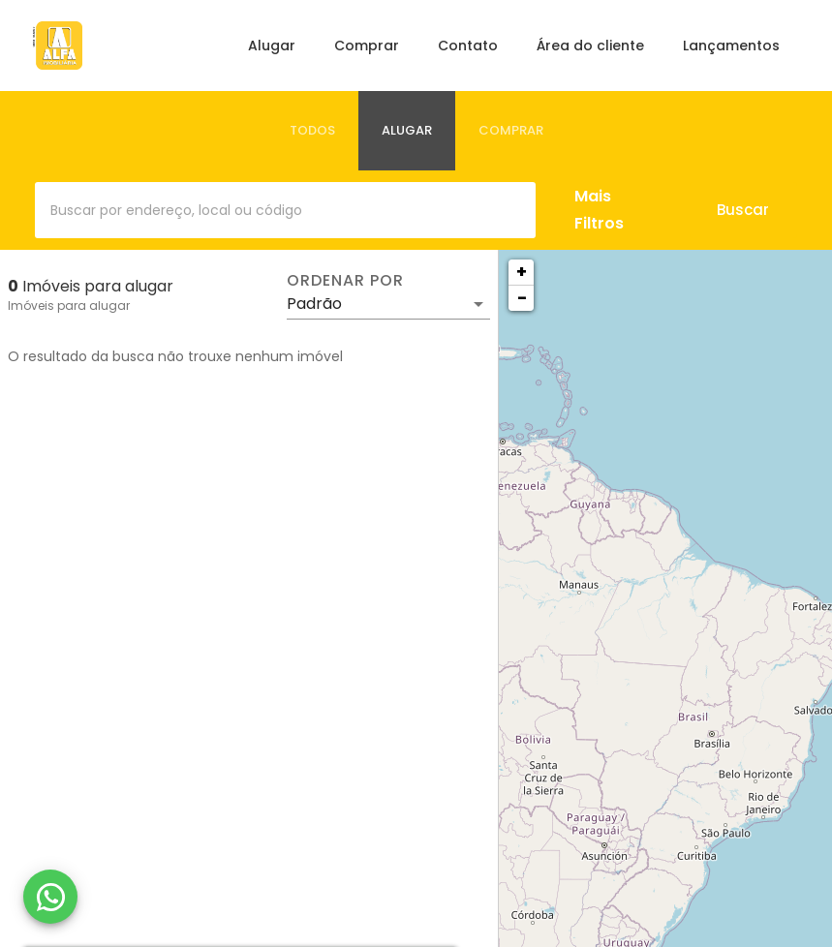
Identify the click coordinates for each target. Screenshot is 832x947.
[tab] (312, 130)
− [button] (522, 298)
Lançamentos (731, 45)
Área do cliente (590, 45)
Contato (468, 45)
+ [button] (521, 272)
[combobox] (285, 210)
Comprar (366, 45)
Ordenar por (345, 281)
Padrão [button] (314, 303)
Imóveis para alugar (69, 305)
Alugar (271, 45)
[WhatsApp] (50, 897)
